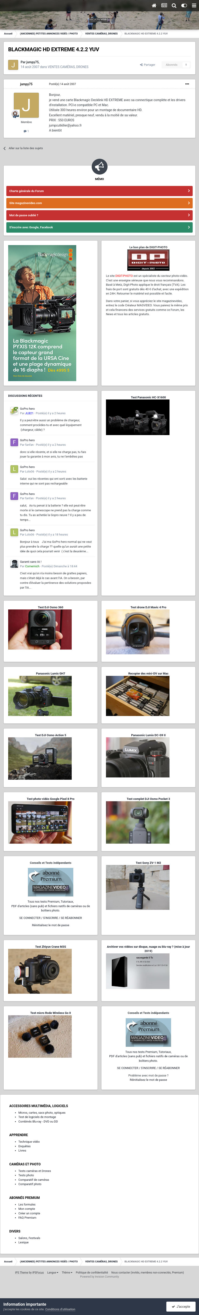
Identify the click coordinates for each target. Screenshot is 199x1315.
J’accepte (181, 1306)
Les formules (27, 1204)
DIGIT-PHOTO (124, 276)
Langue (52, 1272)
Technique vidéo (29, 1141)
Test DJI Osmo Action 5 (50, 735)
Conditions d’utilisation (60, 1309)
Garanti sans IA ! (31, 561)
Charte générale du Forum (26, 191)
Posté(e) (62, 84)
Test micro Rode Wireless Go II (50, 1013)
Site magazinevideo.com (25, 203)
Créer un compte (29, 1213)
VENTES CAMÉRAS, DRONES (68, 67)
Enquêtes (24, 1146)
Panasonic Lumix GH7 (50, 673)
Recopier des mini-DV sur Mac (148, 673)
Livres (22, 1150)
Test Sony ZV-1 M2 (148, 862)
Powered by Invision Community (99, 1276)
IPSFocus (38, 1272)
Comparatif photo (29, 1184)
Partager (147, 64)
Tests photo (26, 1175)
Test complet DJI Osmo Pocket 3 (148, 799)
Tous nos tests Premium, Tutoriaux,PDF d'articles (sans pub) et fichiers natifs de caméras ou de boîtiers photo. (50, 906)
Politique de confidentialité (92, 1272)
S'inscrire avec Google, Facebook (31, 227)
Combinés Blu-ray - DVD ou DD (38, 1121)
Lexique (23, 1242)
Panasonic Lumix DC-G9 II (148, 735)
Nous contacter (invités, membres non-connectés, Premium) (147, 1272)
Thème (67, 1272)
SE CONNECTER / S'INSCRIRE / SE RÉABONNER (50, 918)
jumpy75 (32, 62)
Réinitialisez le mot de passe (50, 925)
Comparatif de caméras (33, 1179)
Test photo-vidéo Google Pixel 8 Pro (50, 799)
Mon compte (26, 1208)
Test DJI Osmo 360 (50, 607)
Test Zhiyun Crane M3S (50, 946)
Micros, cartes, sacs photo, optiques (42, 1112)
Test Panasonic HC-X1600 (148, 397)
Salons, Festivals (29, 1238)
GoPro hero (27, 408)
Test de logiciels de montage (37, 1117)
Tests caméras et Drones (34, 1171)
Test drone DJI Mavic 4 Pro (148, 607)
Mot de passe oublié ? (23, 215)
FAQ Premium (27, 1217)
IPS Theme (21, 1272)
